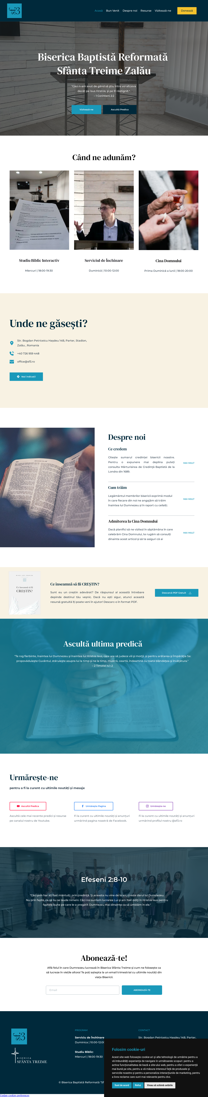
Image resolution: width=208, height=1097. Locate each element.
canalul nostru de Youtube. (32, 820)
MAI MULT (188, 463)
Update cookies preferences (14, 1095)
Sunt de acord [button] (122, 1085)
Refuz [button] (138, 1085)
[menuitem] (99, 10)
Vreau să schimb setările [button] (160, 1085)
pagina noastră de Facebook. (107, 820)
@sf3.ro (177, 820)
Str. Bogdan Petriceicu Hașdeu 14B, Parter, (167, 1037)
